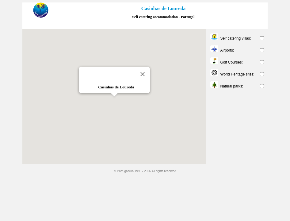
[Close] (142, 74)
